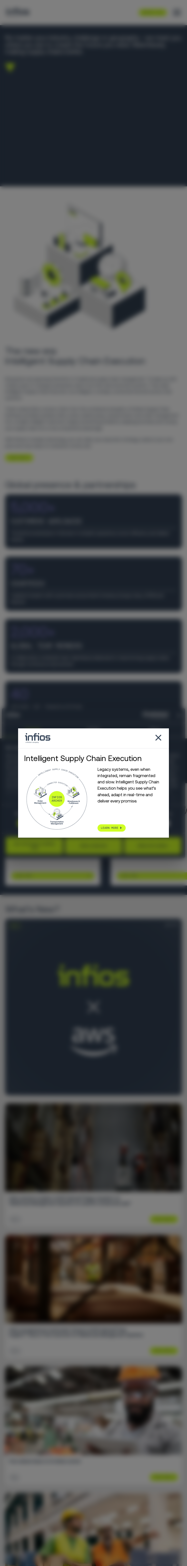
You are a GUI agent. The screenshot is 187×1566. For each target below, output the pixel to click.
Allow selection (93, 846)
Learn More (23, 876)
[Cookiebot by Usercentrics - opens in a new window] (146, 715)
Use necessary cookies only (34, 845)
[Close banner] (179, 715)
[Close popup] (158, 738)
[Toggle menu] (177, 12)
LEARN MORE (17, 457)
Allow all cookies (152, 846)
